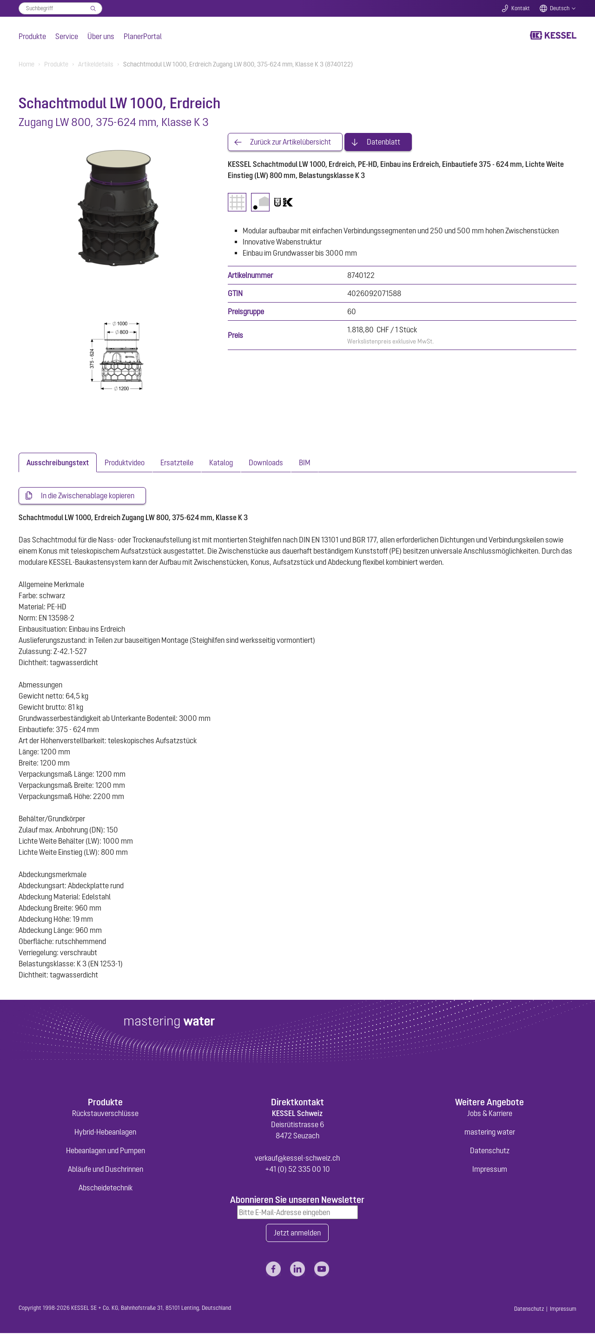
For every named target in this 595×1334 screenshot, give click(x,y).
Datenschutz (489, 1151)
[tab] (58, 462)
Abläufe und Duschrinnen (105, 1169)
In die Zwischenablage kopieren (87, 496)
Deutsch (559, 8)
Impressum (489, 1169)
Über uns (100, 36)
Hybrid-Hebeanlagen (105, 1132)
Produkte (32, 36)
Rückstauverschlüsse (105, 1113)
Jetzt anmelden (297, 1233)
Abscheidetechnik (105, 1188)
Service (66, 36)
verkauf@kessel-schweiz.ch (297, 1158)
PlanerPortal (143, 36)
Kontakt (520, 8)
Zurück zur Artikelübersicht (290, 142)
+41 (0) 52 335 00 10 (297, 1169)
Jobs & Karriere (489, 1113)
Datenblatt (383, 142)
